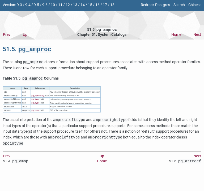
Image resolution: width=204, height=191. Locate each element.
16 (97, 5)
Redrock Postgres (155, 5)
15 (90, 5)
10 (53, 5)
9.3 (19, 5)
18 (112, 5)
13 (75, 5)
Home (176, 35)
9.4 (28, 5)
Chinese (194, 5)
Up (25, 35)
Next (197, 35)
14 (82, 5)
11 (60, 5)
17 (105, 5)
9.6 (45, 5)
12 (68, 5)
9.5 (36, 5)
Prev (6, 35)
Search (179, 5)
